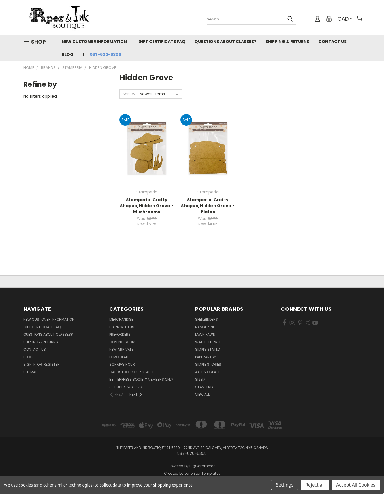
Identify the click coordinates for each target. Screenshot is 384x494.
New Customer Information (95, 41)
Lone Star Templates (202, 473)
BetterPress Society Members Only (141, 379)
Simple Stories (208, 364)
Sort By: (129, 94)
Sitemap (30, 371)
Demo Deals (119, 357)
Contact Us (333, 41)
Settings (284, 485)
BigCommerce (202, 465)
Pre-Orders (120, 334)
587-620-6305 (105, 54)
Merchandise (121, 319)
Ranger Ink (205, 327)
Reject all (315, 485)
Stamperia (204, 386)
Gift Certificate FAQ (161, 41)
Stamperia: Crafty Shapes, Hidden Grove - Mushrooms (147, 206)
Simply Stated (207, 349)
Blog (68, 54)
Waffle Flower (208, 342)
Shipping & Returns (287, 41)
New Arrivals (121, 349)
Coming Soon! (122, 342)
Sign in (30, 364)
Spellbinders (206, 319)
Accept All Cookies (355, 485)
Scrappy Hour (122, 364)
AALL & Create (207, 371)
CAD (345, 18)
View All (202, 394)
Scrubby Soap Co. (126, 386)
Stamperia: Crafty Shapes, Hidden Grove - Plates (208, 206)
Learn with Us (121, 327)
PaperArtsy (205, 357)
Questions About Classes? (225, 41)
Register (52, 364)
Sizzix (200, 379)
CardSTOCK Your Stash (131, 371)
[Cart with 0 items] (359, 19)
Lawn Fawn (205, 334)
